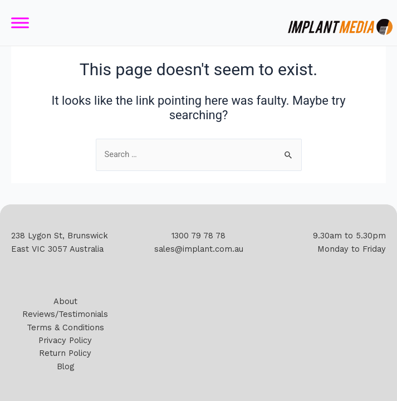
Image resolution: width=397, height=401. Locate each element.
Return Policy (65, 353)
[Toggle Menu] (20, 23)
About (65, 301)
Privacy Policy (65, 340)
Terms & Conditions (65, 327)
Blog (65, 366)
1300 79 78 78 (198, 236)
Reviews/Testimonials (65, 314)
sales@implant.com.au (198, 249)
